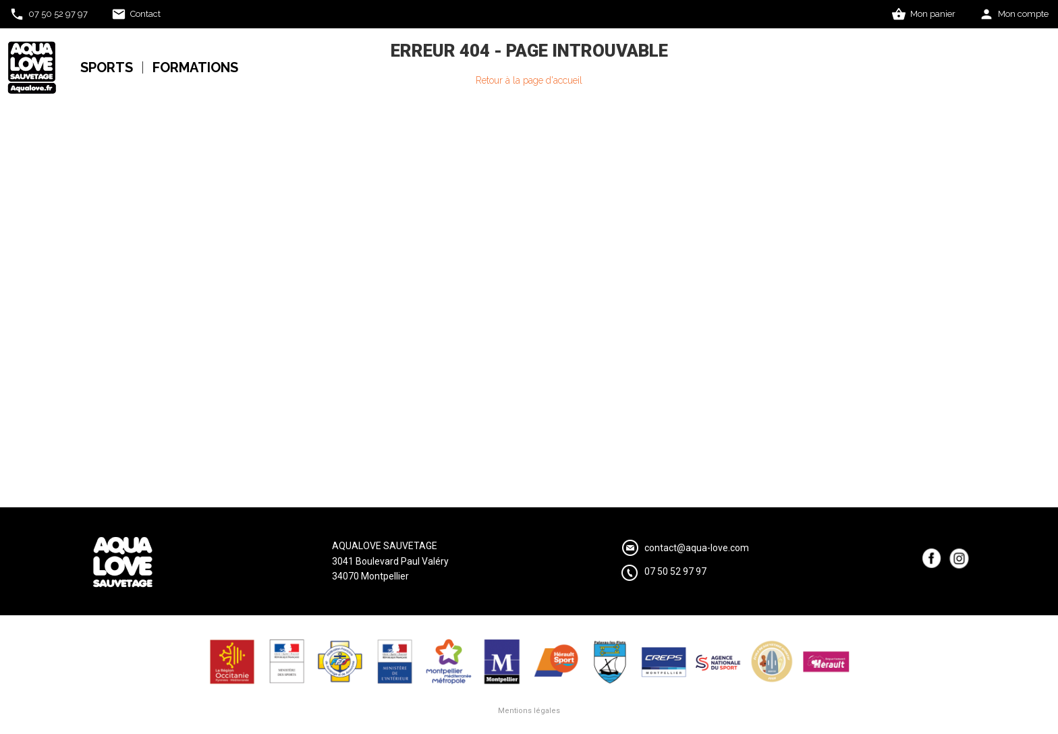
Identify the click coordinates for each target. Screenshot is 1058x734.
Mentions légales (529, 710)
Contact (145, 14)
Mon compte (1023, 14)
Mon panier (932, 14)
